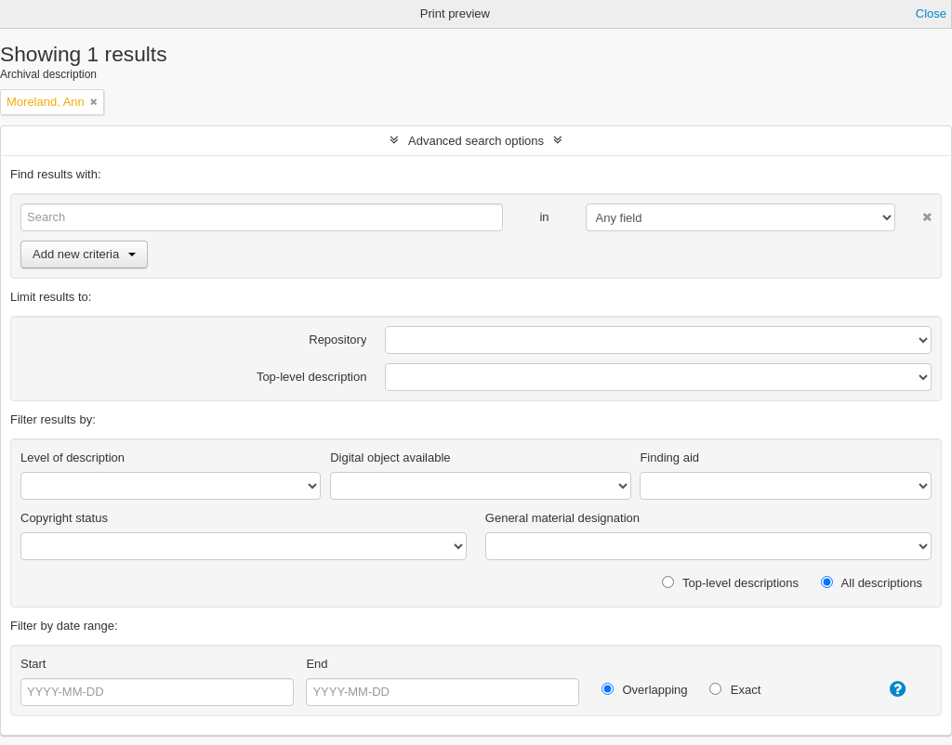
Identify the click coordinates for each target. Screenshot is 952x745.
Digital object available (390, 457)
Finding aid (669, 457)
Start (33, 664)
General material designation (562, 518)
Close (931, 13)
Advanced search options (476, 141)
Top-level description (312, 377)
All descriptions (871, 583)
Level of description (72, 457)
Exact (734, 690)
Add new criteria (84, 254)
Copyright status (64, 518)
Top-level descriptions (730, 583)
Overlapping (645, 690)
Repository (337, 339)
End (316, 664)
